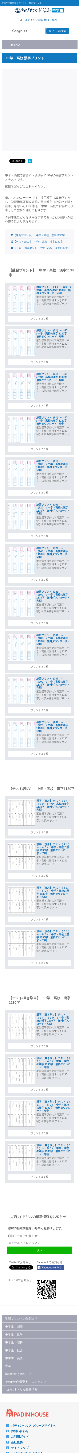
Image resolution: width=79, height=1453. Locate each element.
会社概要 (17, 1442)
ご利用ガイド (20, 1436)
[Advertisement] (39, 109)
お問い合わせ (20, 1431)
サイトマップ (20, 1447)
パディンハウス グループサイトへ (33, 1425)
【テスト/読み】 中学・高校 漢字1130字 (38, 241)
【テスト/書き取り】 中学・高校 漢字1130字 (40, 248)
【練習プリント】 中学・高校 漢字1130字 (39, 235)
